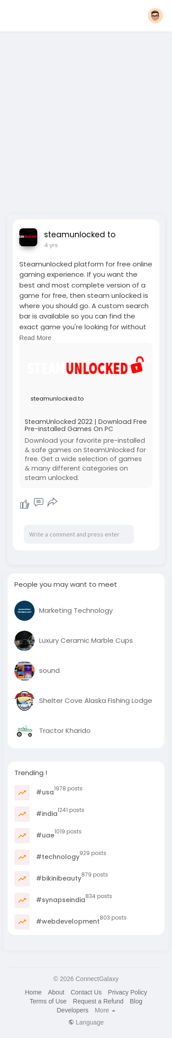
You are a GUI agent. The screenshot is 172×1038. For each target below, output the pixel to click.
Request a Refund (98, 1001)
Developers (72, 1010)
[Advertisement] (85, 120)
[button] (155, 15)
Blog (136, 1001)
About (56, 992)
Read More (35, 337)
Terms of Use (48, 1001)
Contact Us (86, 992)
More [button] (105, 1010)
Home (33, 992)
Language (86, 1022)
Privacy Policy (127, 992)
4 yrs (51, 245)
